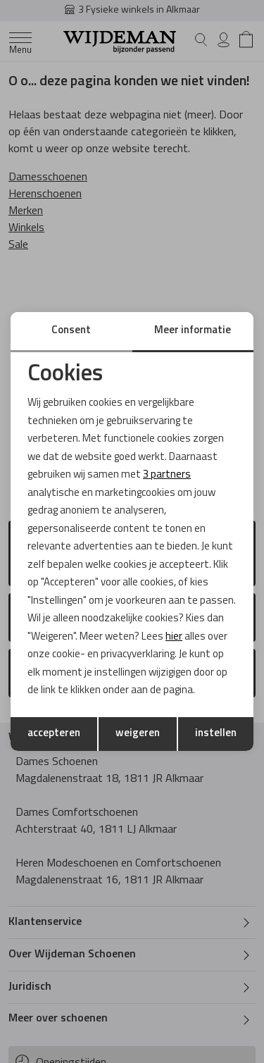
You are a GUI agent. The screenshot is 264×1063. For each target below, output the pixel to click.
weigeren (137, 733)
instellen (216, 733)
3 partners (167, 475)
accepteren (53, 733)
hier (173, 637)
